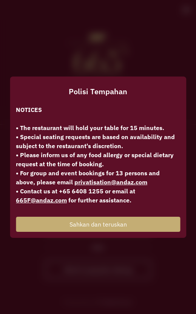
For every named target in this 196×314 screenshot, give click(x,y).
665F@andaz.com (41, 200)
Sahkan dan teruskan (98, 224)
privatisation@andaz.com (110, 182)
